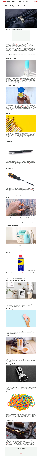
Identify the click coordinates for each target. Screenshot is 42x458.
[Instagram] (31, 1)
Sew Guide (32, 413)
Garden (26, 1)
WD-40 (21, 272)
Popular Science (9, 443)
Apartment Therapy (9, 386)
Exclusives (14, 1)
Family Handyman (23, 106)
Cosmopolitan (22, 79)
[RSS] (34, 1)
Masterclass (17, 330)
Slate (16, 44)
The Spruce (14, 135)
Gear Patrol (26, 218)
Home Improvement (20, 1)
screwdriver (15, 191)
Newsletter (38, 1)
